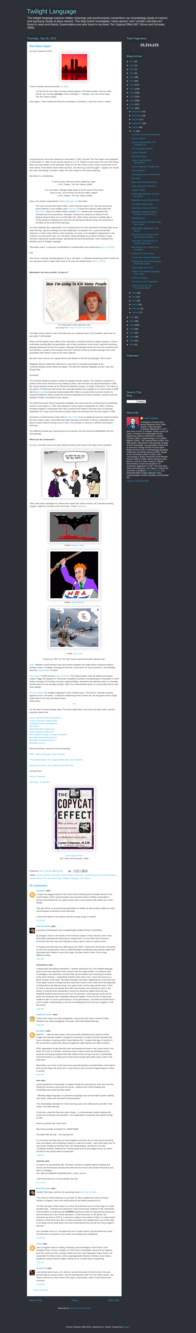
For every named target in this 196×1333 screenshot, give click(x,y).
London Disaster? (139, 152)
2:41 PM (40, 1262)
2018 (132, 85)
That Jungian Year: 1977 (142, 267)
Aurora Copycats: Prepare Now (43, 721)
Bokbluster (81, 506)
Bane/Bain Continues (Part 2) (42, 740)
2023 (132, 65)
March (135, 304)
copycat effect (44, 670)
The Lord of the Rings (51, 878)
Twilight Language (51, 11)
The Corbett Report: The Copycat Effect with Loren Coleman (56, 760)
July (134, 131)
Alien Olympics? (139, 170)
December (137, 111)
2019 (132, 81)
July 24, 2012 (107, 247)
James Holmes (67, 875)
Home (75, 1300)
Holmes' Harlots (138, 138)
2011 (132, 317)
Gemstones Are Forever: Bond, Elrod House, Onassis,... (145, 235)
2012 (132, 108)
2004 (132, 344)
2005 (132, 340)
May (134, 297)
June (134, 293)
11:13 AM (40, 1182)
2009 (132, 325)
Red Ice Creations (37, 776)
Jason (39, 1244)
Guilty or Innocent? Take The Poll (80, 328)
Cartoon (46, 875)
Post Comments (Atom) (80, 1308)
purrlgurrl (40, 890)
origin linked (72, 417)
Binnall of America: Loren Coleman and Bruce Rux (51, 765)
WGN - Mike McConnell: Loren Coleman (47, 754)
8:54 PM (40, 1074)
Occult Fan (41, 1268)
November (137, 115)
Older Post (113, 1300)
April (134, 301)
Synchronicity (35, 878)
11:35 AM (40, 1238)
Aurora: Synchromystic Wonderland (45, 718)
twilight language (66, 201)
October (136, 119)
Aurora (39, 875)
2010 (132, 321)
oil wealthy (42, 392)
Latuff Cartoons (77, 602)
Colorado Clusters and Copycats (146, 134)
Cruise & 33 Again (139, 278)
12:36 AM (40, 1284)
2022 (132, 69)
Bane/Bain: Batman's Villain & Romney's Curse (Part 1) (145, 213)
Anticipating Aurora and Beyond (43, 723)
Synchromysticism (108, 875)
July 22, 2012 (98, 261)
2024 (132, 61)
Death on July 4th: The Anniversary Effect (142, 286)
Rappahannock (138, 218)
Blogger (126, 1327)
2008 (132, 329)
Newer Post (35, 1300)
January (136, 312)
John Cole (77, 653)
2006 (132, 336)
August (135, 127)
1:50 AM (40, 1155)
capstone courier (44, 1014)
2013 (132, 104)
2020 (132, 77)
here (78, 211)
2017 (132, 89)
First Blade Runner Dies (142, 204)
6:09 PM (40, 1025)
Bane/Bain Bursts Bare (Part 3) (43, 737)
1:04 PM (40, 959)
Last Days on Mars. (88, 1192)
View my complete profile (138, 481)
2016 (132, 92)
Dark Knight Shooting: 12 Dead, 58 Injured (48, 734)
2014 (132, 100)
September (137, 123)
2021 (132, 73)
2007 (132, 333)
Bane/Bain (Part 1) (37, 743)
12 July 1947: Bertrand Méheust (146, 257)
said (76, 201)
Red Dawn (40, 211)
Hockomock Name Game (143, 253)
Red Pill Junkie (43, 926)
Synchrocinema (92, 875)
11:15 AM (40, 920)
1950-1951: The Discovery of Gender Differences (144, 242)
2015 (132, 96)
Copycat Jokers (138, 190)
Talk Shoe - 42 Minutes (39, 782)
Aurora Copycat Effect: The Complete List (143, 143)
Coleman (72, 209)
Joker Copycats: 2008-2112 (41, 732)
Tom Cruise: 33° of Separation (145, 281)
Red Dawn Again (139, 156)
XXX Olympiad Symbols (142, 148)
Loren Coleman (62, 676)
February (136, 308)
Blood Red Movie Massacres (42, 729)
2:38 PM (40, 1009)
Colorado (56, 875)
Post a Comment (40, 1290)
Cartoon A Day (77, 545)
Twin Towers (84, 878)
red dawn (64, 86)
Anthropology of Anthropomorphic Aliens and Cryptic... (146, 262)
